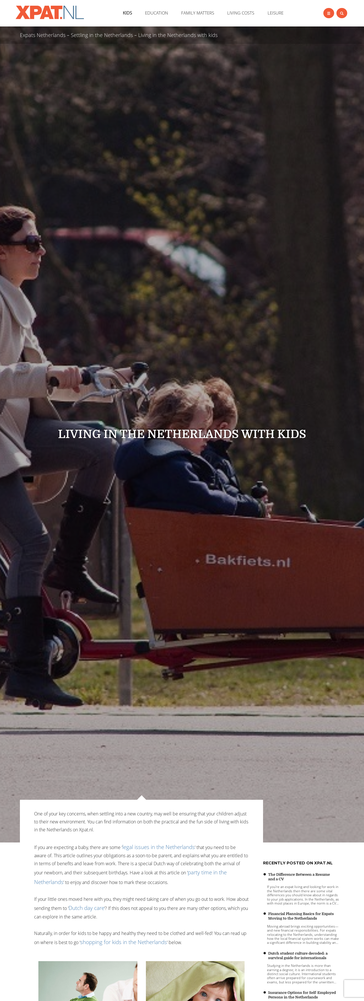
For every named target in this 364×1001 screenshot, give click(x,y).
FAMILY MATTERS (197, 13)
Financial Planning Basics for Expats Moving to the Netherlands (301, 916)
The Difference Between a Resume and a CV (299, 876)
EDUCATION (156, 13)
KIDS (127, 13)
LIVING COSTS (240, 13)
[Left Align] (328, 13)
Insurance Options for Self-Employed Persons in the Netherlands (302, 994)
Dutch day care (86, 908)
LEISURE (276, 13)
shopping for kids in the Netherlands (123, 942)
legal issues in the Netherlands (158, 847)
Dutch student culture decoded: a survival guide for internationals (298, 955)
